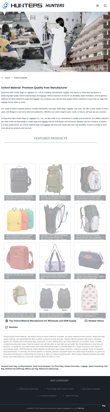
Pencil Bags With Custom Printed (60, 389)
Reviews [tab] (11, 327)
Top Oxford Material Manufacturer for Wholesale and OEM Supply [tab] (40, 320)
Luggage (84, 366)
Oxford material (20, 78)
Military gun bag (31, 369)
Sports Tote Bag (72, 396)
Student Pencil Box (72, 366)
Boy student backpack (92, 389)
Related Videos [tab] (94, 320)
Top (104, 406)
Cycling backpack (25, 366)
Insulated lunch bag (9, 366)
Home (7, 78)
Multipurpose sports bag (29, 389)
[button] (97, 6)
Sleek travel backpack (41, 366)
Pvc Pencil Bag (57, 366)
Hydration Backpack (49, 396)
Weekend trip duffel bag (14, 369)
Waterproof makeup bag (48, 369)
